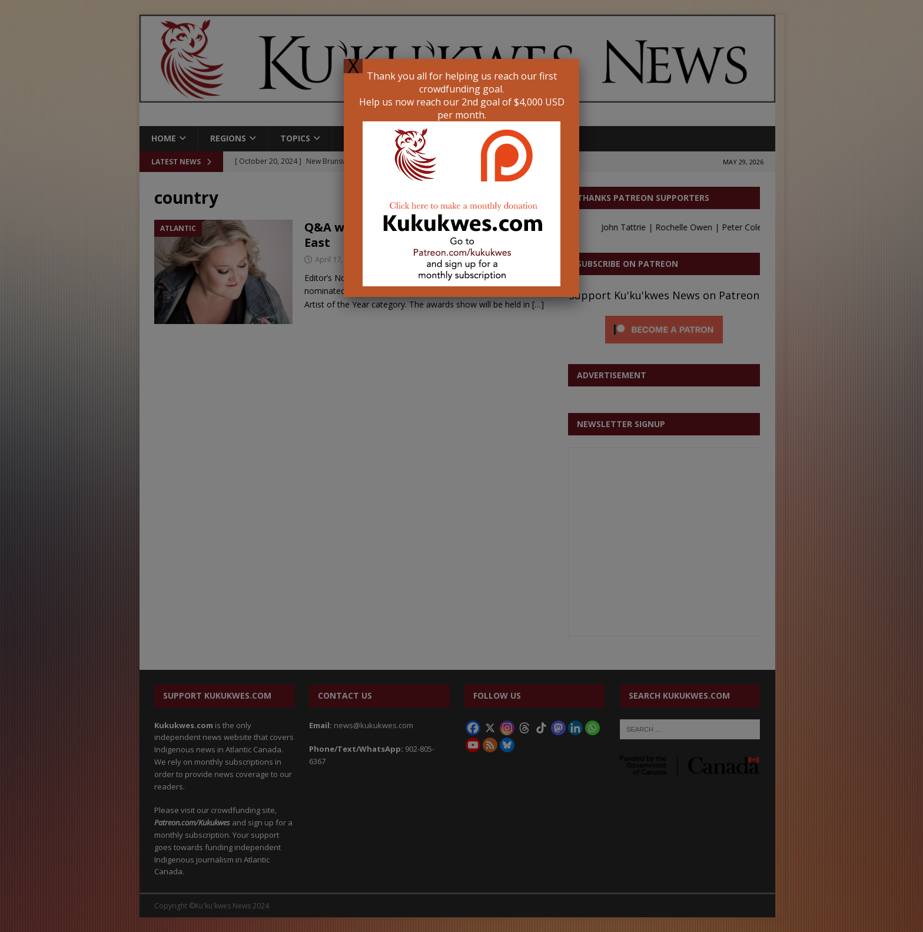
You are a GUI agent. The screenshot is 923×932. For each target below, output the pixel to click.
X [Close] (353, 66)
